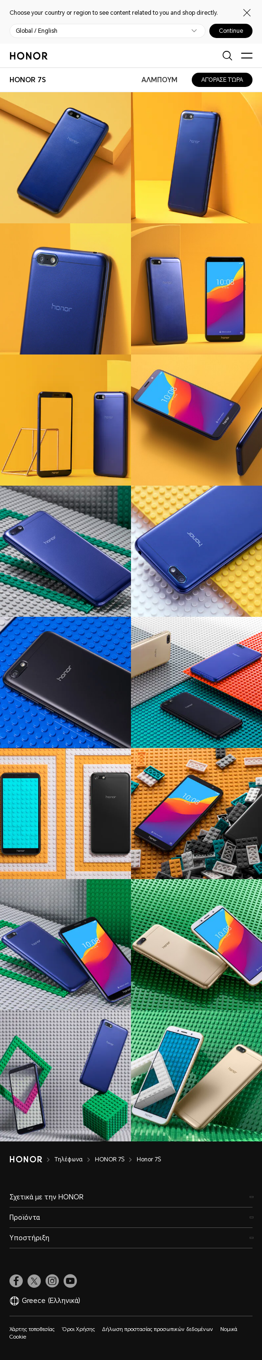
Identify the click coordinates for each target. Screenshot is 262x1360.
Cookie (17, 1337)
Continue (231, 31)
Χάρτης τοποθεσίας (32, 1329)
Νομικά (228, 1329)
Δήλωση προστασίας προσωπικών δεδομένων (157, 1329)
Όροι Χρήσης (78, 1329)
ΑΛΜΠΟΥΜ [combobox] (159, 80)
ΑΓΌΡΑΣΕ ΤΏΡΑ (222, 80)
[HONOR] (32, 1159)
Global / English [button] (36, 31)
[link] (16, 1281)
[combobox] (27, 79)
